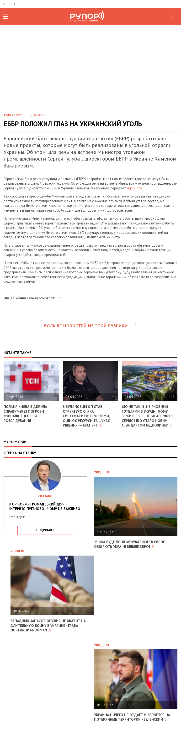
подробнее (45, 530)
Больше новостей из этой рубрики (90, 325)
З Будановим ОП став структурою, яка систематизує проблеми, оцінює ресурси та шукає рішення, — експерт (87, 415)
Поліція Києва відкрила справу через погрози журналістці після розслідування (25, 413)
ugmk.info (134, 188)
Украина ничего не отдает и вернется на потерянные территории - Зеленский (132, 717)
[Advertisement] (90, 73)
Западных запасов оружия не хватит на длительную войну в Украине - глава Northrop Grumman (48, 625)
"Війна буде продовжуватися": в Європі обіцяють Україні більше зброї (130, 544)
